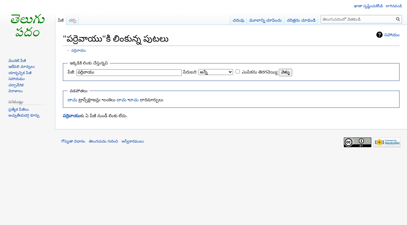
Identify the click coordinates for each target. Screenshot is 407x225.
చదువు (238, 20)
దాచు (72, 99)
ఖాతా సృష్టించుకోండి (368, 6)
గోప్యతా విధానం (73, 141)
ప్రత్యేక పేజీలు (18, 109)
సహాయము (16, 79)
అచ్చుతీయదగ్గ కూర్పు (23, 115)
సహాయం (391, 34)
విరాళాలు (15, 91)
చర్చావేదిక (15, 85)
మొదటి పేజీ (17, 60)
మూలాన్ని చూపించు (265, 20)
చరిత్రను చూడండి (301, 20)
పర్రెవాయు (78, 50)
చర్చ (72, 20)
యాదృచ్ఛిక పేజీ (19, 73)
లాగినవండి (394, 6)
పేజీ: (71, 71)
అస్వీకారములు (133, 141)
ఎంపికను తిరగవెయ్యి (259, 71)
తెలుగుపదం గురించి (103, 141)
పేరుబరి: (190, 71)
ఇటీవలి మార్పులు (21, 66)
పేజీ (61, 20)
